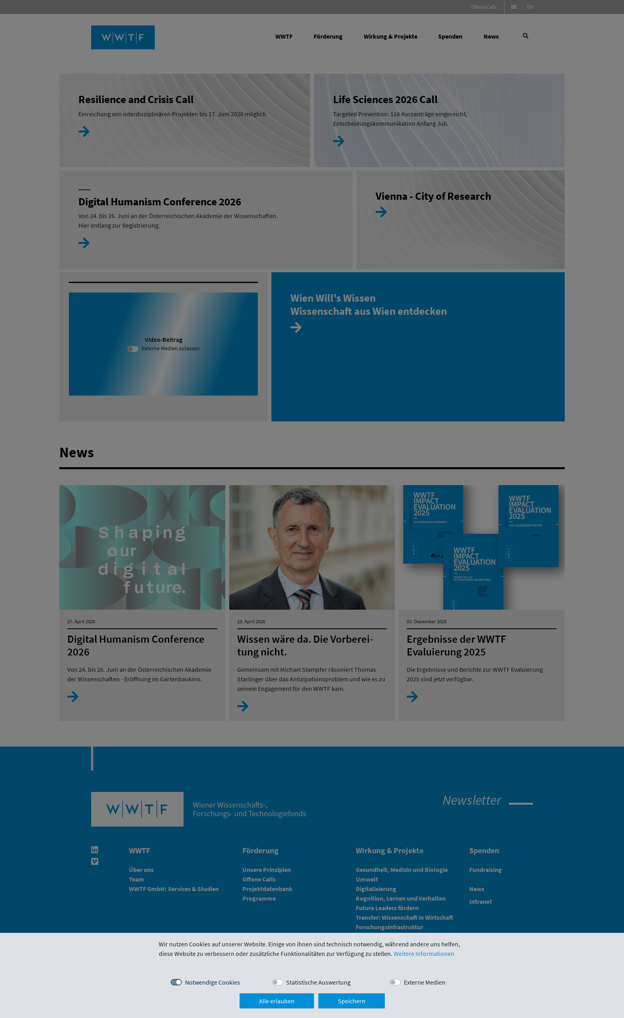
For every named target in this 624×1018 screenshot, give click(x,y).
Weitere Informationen (424, 954)
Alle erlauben (276, 1001)
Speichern (351, 1001)
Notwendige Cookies (212, 982)
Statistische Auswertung (318, 982)
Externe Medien (424, 982)
